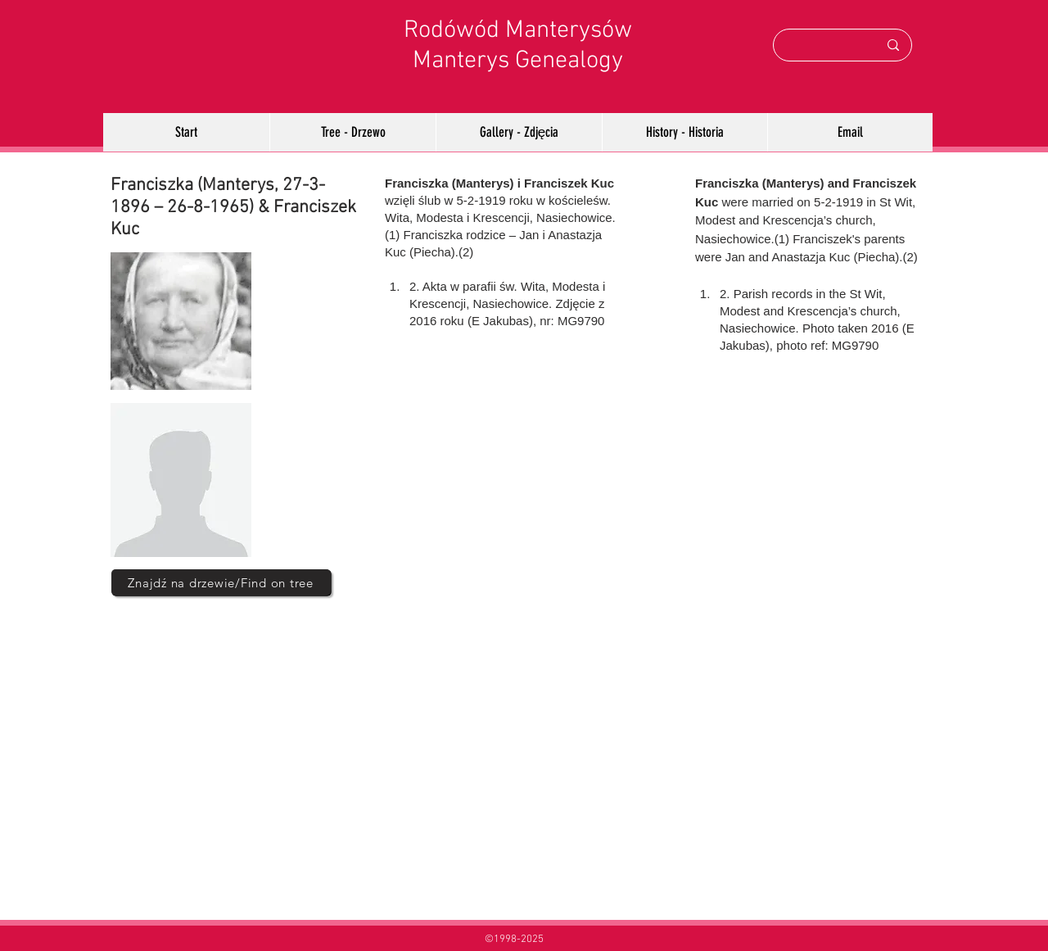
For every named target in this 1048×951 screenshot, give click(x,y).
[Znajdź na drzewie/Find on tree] (221, 582)
